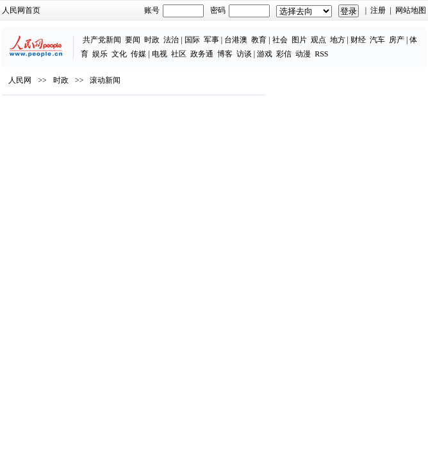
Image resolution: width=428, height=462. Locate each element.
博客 (225, 53)
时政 (152, 39)
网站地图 (410, 10)
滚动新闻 (105, 80)
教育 (259, 39)
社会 (280, 39)
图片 (299, 39)
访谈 (244, 53)
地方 (337, 39)
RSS (321, 53)
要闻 (132, 39)
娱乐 (100, 53)
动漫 (303, 53)
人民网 (19, 80)
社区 (178, 53)
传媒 (138, 53)
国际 (192, 39)
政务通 (201, 53)
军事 (211, 39)
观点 (318, 39)
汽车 (377, 39)
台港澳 (235, 39)
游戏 (264, 53)
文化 (119, 53)
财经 (358, 39)
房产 (396, 39)
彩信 (284, 53)
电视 (159, 53)
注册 (378, 10)
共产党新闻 (102, 39)
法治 (171, 39)
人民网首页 (21, 10)
